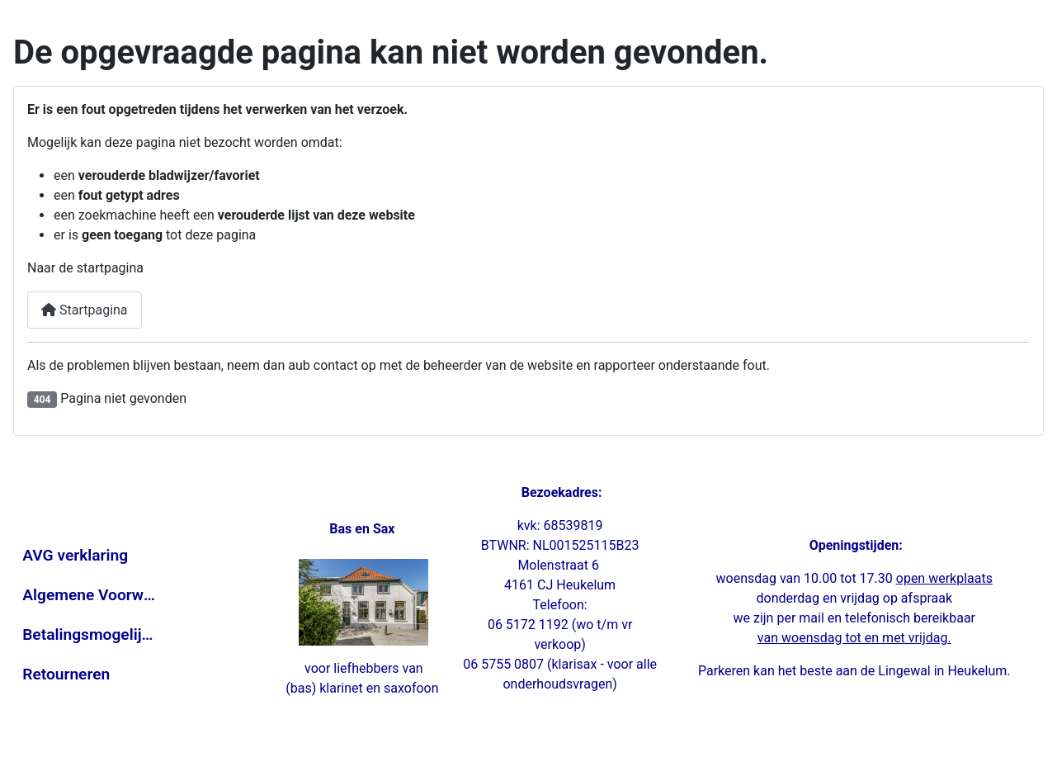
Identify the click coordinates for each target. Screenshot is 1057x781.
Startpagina (84, 310)
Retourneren (66, 674)
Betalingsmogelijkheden (89, 634)
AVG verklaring (75, 555)
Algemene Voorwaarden (89, 594)
